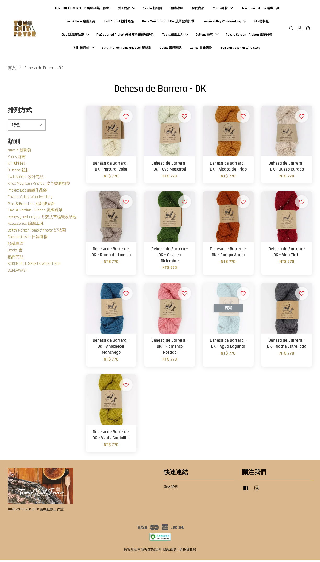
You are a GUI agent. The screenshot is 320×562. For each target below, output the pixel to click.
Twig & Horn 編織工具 (80, 22)
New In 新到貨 (152, 9)
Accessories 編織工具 (26, 225)
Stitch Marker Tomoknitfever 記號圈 (126, 48)
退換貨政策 (187, 551)
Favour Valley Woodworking (224, 22)
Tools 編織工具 (175, 35)
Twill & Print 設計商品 (119, 22)
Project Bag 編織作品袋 (27, 191)
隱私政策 (170, 551)
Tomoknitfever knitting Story (240, 48)
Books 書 (15, 251)
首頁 (12, 69)
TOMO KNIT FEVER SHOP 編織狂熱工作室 (82, 9)
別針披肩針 (83, 48)
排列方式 (20, 112)
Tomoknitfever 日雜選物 (28, 238)
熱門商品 (198, 9)
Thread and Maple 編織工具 (259, 9)
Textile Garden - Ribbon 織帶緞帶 (249, 35)
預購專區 (177, 9)
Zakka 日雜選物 (201, 48)
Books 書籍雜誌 (170, 48)
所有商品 (126, 9)
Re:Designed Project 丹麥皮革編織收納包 (124, 35)
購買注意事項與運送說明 (142, 551)
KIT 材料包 (16, 164)
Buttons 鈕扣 (207, 35)
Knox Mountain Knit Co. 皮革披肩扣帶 (168, 22)
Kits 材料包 (261, 22)
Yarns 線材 (223, 9)
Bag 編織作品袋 (75, 35)
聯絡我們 (171, 488)
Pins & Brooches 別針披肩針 (31, 205)
